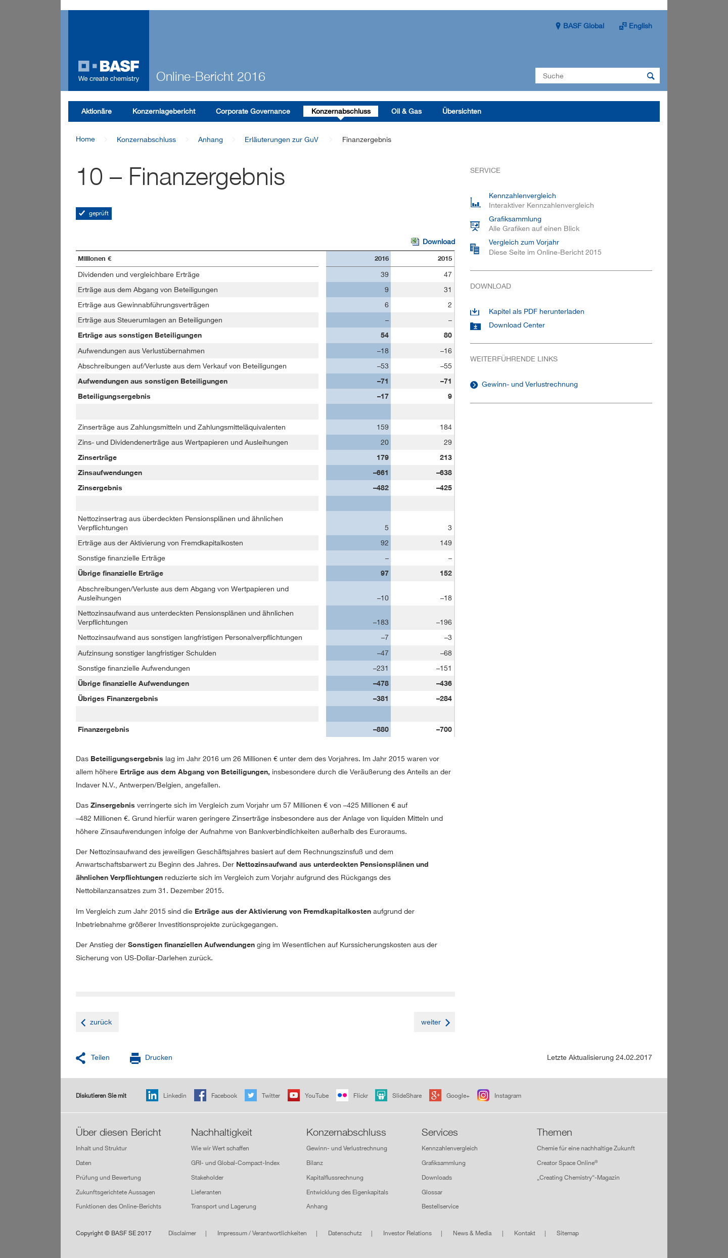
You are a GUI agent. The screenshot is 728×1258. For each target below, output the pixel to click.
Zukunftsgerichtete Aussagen (115, 1192)
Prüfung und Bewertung (108, 1177)
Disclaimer (182, 1233)
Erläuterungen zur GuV (281, 139)
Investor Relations (407, 1233)
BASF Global (583, 25)
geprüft (98, 213)
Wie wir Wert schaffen (220, 1148)
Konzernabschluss (146, 139)
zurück (101, 1021)
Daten (84, 1163)
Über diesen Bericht (118, 1132)
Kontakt (524, 1233)
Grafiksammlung (444, 1163)
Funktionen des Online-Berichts (118, 1206)
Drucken (158, 1057)
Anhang (210, 139)
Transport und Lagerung (223, 1206)
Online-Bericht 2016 (210, 76)
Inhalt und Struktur (101, 1148)
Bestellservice (440, 1206)
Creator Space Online (567, 1163)
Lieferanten (206, 1192)
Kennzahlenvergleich (450, 1148)
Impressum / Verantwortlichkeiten (262, 1233)
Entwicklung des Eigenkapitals (347, 1192)
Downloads (437, 1177)
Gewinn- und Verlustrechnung (530, 384)
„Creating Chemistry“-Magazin (578, 1177)
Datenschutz (345, 1233)
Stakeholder (207, 1177)
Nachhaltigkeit (221, 1132)
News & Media (473, 1233)
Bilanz (314, 1163)
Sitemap (568, 1233)
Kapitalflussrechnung (334, 1177)
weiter (431, 1021)
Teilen (100, 1057)
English (640, 25)
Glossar (432, 1192)
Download (433, 242)
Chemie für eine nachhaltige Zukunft (586, 1148)
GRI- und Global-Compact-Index (235, 1163)
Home (85, 138)
